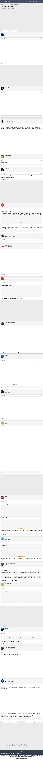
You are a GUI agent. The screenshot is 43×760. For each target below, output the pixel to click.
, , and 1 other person (10, 718)
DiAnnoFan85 (4, 8)
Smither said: (4, 504)
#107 (41, 239)
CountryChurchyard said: (6, 285)
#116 (41, 568)
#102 (41, 92)
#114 (41, 501)
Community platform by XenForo (11, 753)
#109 (41, 282)
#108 (41, 250)
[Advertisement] (21, 20)
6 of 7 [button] (10, 30)
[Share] (39, 39)
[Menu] (1, 1)
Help (15, 751)
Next (14, 30)
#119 (41, 652)
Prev (5, 30)
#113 (41, 427)
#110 (41, 327)
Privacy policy (10, 751)
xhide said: (4, 517)
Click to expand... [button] (21, 222)
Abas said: (4, 570)
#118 (41, 633)
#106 (41, 209)
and (5, 387)
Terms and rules (4, 751)
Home (18, 751)
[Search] (41, 1)
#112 (41, 395)
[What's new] (38, 1)
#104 (41, 160)
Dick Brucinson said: (5, 211)
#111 (41, 360)
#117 (41, 588)
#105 (41, 173)
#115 (41, 542)
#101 (41, 38)
